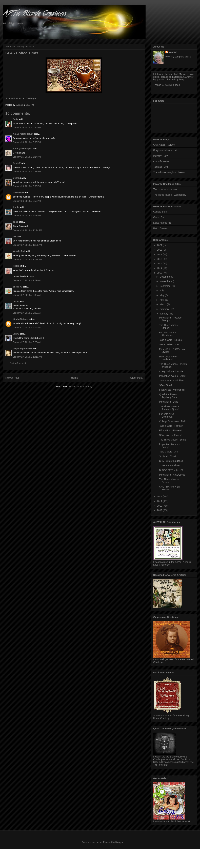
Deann (16, 178)
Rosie (16, 266)
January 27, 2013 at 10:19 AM (27, 357)
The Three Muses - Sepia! (172, 439)
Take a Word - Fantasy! (171, 426)
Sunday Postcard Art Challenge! (20, 98)
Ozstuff (17, 163)
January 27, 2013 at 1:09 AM (27, 280)
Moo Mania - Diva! (168, 401)
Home (74, 377)
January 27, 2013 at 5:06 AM (27, 327)
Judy (15, 119)
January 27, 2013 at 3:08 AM (27, 313)
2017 (160, 254)
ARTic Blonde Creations (34, 14)
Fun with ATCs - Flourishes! (167, 334)
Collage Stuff (160, 211)
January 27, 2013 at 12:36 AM (27, 245)
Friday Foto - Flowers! (170, 430)
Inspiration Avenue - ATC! (172, 376)
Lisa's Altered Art (162, 222)
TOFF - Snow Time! (169, 465)
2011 (160, 501)
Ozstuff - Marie (161, 161)
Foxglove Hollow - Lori (165, 150)
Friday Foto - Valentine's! (172, 389)
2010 (160, 505)
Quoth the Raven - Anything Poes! (168, 396)
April (162, 299)
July (162, 290)
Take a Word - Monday (165, 189)
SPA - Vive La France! (170, 435)
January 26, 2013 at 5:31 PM (27, 171)
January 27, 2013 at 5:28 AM (27, 342)
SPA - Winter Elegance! (171, 461)
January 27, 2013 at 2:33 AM (27, 295)
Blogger (119, 842)
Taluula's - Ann (161, 166)
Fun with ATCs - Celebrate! (167, 415)
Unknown (18, 192)
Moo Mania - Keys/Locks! (172, 474)
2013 (160, 272)
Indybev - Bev (160, 156)
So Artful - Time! (167, 456)
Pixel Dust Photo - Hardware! (168, 358)
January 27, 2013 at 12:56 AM (27, 259)
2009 (160, 510)
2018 (160, 249)
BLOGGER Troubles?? (171, 470)
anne (15, 222)
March (163, 304)
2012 (160, 496)
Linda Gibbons (20, 319)
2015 (160, 263)
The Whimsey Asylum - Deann (169, 172)
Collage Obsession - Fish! (172, 421)
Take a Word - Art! (168, 451)
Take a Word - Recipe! (170, 340)
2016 (160, 259)
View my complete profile (178, 56)
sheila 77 (17, 286)
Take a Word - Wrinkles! (171, 380)
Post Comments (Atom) (80, 386)
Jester (16, 301)
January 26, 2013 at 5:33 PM (27, 186)
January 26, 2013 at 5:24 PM (27, 157)
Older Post (136, 377)
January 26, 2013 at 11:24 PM (27, 230)
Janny (16, 333)
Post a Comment (18, 363)
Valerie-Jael (19, 251)
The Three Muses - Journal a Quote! (169, 408)
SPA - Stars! (165, 385)
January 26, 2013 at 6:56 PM (27, 201)
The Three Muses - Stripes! (169, 326)
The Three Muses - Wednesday (169, 194)
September (166, 286)
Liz (14, 236)
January (164, 313)
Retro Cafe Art (160, 228)
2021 (160, 245)
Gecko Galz (159, 217)
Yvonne (173, 52)
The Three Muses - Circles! (169, 480)
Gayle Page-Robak (22, 348)
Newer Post (12, 377)
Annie (16, 207)
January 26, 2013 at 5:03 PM (27, 142)
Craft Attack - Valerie (164, 144)
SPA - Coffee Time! (169, 344)
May (162, 295)
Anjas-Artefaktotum (23, 134)
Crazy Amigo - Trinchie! (171, 371)
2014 (160, 268)
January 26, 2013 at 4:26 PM (27, 127)
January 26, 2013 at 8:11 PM (27, 215)
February (165, 309)
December (165, 276)
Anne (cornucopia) (22, 148)
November (165, 281)
